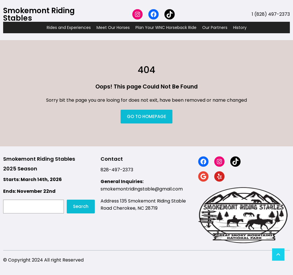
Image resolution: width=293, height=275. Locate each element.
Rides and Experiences (69, 27)
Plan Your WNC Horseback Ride (165, 27)
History (240, 27)
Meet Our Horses (113, 27)
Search (81, 206)
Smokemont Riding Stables (39, 14)
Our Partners (214, 27)
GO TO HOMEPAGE (146, 116)
